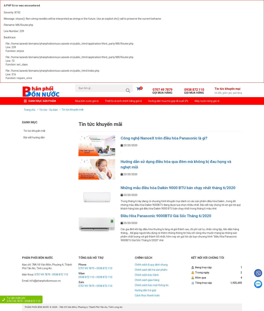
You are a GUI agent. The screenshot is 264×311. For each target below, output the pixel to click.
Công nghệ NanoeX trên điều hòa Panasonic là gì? (164, 138)
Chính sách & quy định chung (151, 264)
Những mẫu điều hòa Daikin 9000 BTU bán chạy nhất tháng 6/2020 (178, 188)
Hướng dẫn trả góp (145, 290)
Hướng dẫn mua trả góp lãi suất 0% (168, 101)
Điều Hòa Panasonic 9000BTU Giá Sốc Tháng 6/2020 (166, 216)
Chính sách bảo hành (147, 274)
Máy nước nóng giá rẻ (207, 101)
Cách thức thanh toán (147, 295)
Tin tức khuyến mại (228, 91)
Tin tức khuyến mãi (34, 130)
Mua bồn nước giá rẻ (86, 101)
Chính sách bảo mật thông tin (151, 285)
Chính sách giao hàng (147, 280)
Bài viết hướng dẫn (34, 137)
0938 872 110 (194, 90)
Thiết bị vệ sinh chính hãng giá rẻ (123, 101)
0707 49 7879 (162, 90)
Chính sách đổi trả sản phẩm (151, 269)
